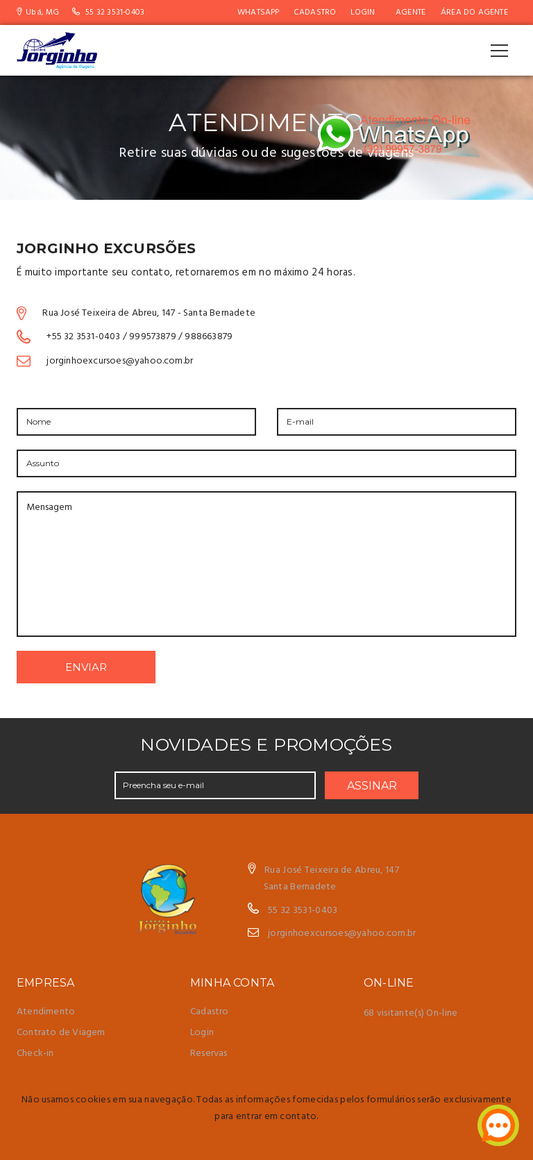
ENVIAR (86, 667)
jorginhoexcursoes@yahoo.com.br (342, 933)
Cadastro (315, 12)
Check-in (35, 1053)
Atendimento (46, 1012)
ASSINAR (372, 785)
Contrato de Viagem (61, 1033)
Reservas (209, 1053)
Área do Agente (474, 12)
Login (362, 12)
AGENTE (410, 12)
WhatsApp (258, 12)
